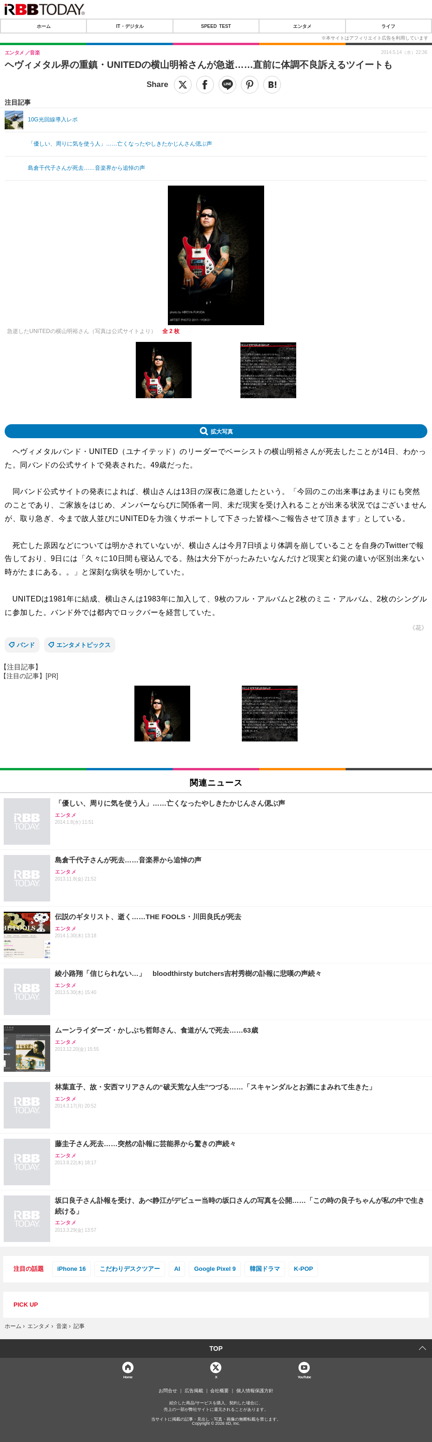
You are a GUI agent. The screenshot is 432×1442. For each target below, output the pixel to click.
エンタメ (302, 26)
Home (128, 1377)
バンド (26, 644)
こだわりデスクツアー (130, 1268)
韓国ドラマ (265, 1268)
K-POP (303, 1268)
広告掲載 (194, 1391)
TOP (216, 1348)
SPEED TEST (216, 26)
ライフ (388, 26)
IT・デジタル (130, 26)
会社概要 (219, 1391)
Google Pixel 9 (215, 1268)
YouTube (304, 1377)
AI (177, 1268)
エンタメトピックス (83, 644)
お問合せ (168, 1391)
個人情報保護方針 (254, 1391)
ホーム (44, 26)
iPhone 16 (71, 1268)
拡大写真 (222, 431)
